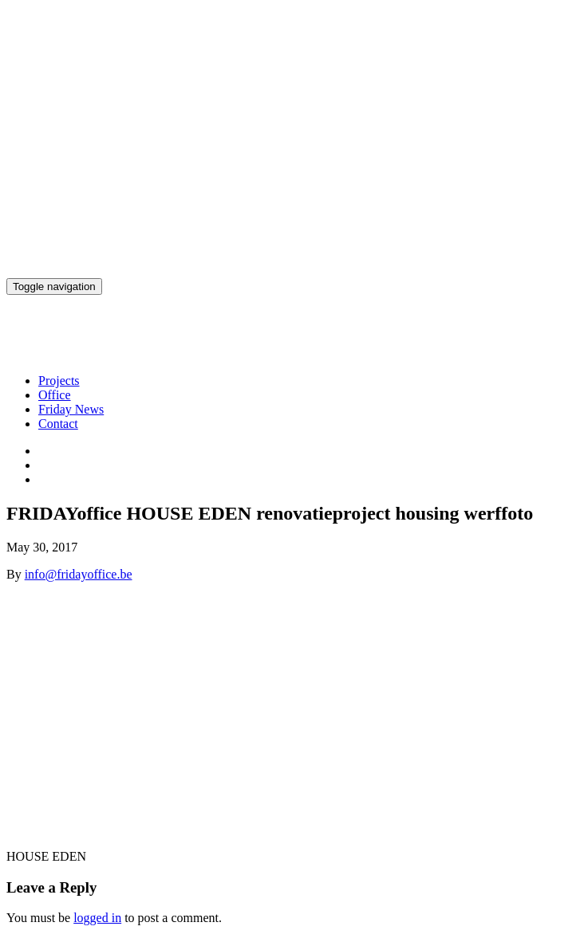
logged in (97, 917)
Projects (59, 380)
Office (54, 395)
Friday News (71, 409)
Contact (58, 423)
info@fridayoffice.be (78, 574)
